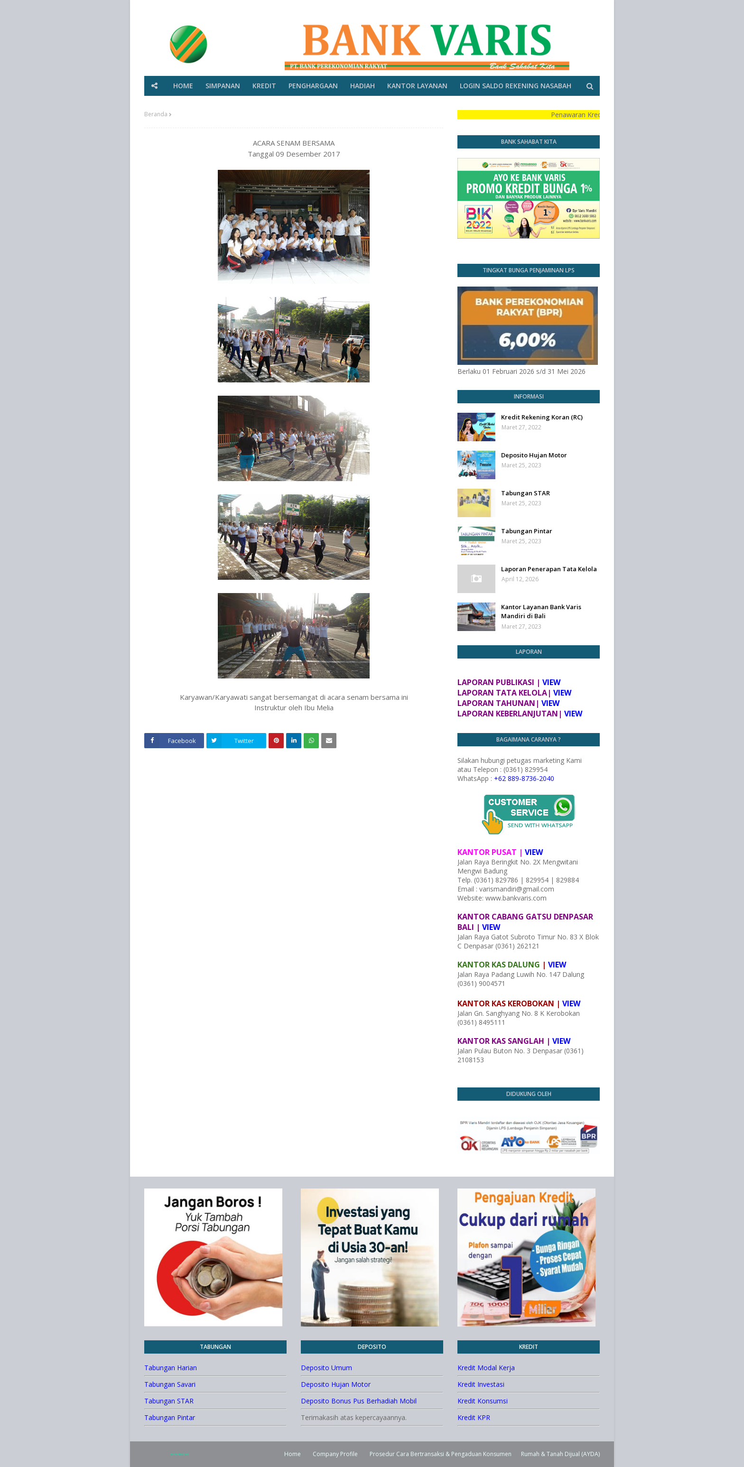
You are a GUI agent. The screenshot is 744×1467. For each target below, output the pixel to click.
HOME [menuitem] (183, 85)
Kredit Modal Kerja (486, 1367)
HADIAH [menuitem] (362, 85)
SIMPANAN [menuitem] (222, 85)
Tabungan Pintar (526, 531)
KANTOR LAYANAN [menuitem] (417, 85)
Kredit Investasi (480, 1384)
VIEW (551, 682)
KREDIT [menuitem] (264, 85)
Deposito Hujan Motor (534, 455)
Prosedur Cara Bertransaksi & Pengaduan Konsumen (441, 1454)
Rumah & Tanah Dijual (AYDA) (560, 1454)
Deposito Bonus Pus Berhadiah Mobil (359, 1400)
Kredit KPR (473, 1417)
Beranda (155, 114)
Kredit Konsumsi (482, 1400)
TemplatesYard (179, 1454)
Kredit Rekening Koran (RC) (542, 417)
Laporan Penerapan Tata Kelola (549, 569)
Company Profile (335, 1454)
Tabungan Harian (170, 1367)
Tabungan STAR (525, 493)
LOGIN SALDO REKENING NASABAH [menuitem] (515, 85)
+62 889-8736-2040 (524, 778)
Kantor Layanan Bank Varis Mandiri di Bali (541, 612)
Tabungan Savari (169, 1384)
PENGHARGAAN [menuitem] (313, 85)
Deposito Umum (326, 1367)
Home (292, 1454)
